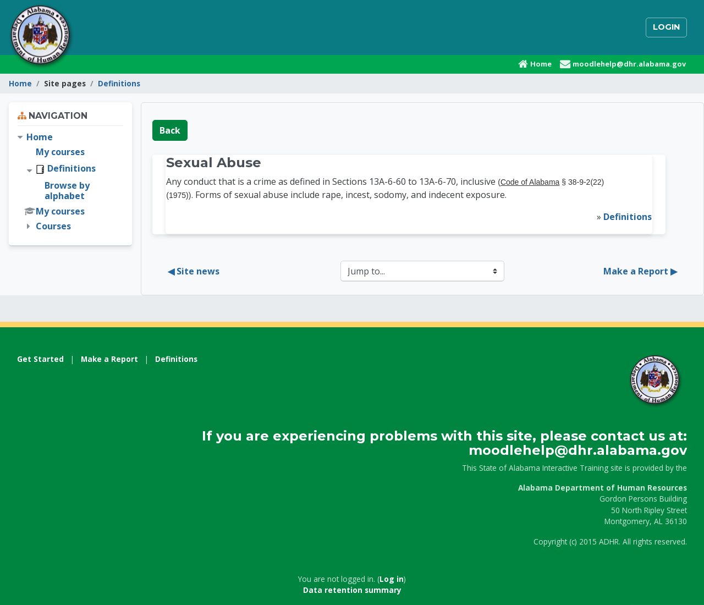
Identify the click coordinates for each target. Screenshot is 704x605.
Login (666, 27)
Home (20, 83)
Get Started (40, 359)
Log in (392, 579)
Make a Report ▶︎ (640, 271)
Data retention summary (352, 590)
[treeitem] (70, 182)
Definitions (119, 83)
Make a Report (109, 359)
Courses (53, 226)
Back (170, 130)
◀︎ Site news (193, 271)
